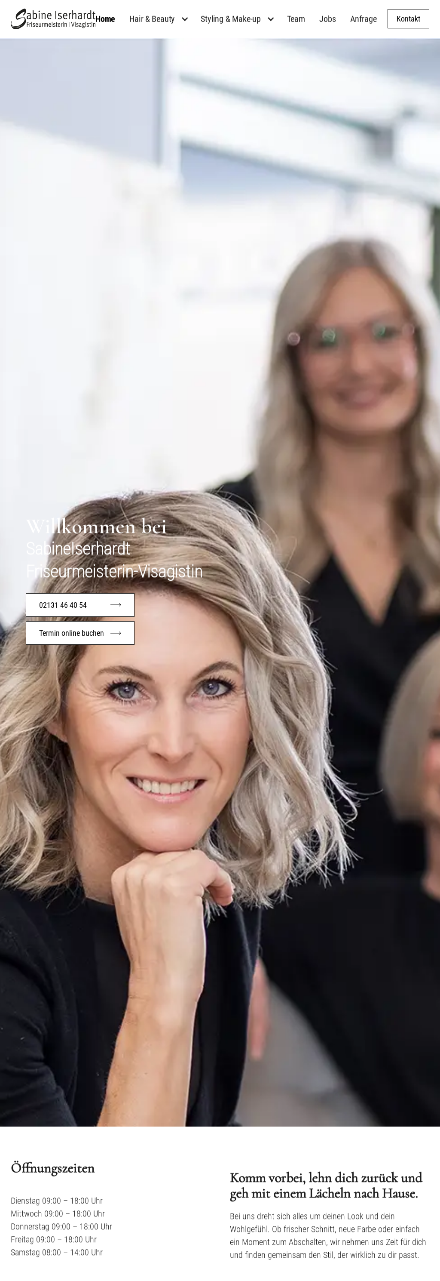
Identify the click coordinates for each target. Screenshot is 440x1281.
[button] (161, 18)
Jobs (327, 19)
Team (296, 19)
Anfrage (363, 19)
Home (105, 19)
